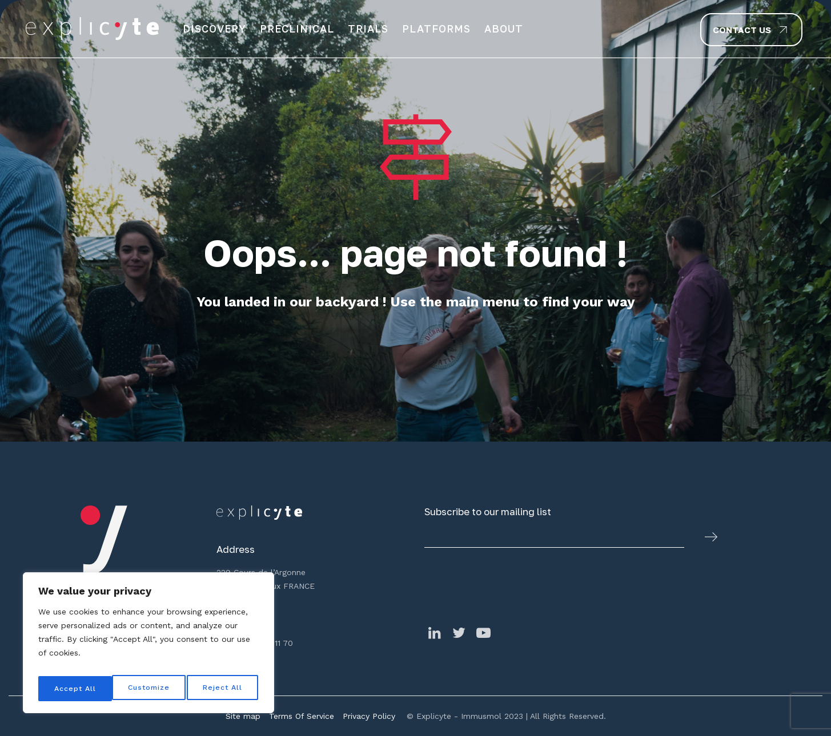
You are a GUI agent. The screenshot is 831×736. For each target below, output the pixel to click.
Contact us (742, 30)
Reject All (150, 688)
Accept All (223, 688)
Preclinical (297, 28)
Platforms (436, 28)
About (503, 28)
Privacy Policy (369, 716)
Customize (75, 688)
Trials (368, 28)
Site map (243, 716)
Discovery (214, 28)
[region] (148, 646)
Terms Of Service (301, 716)
